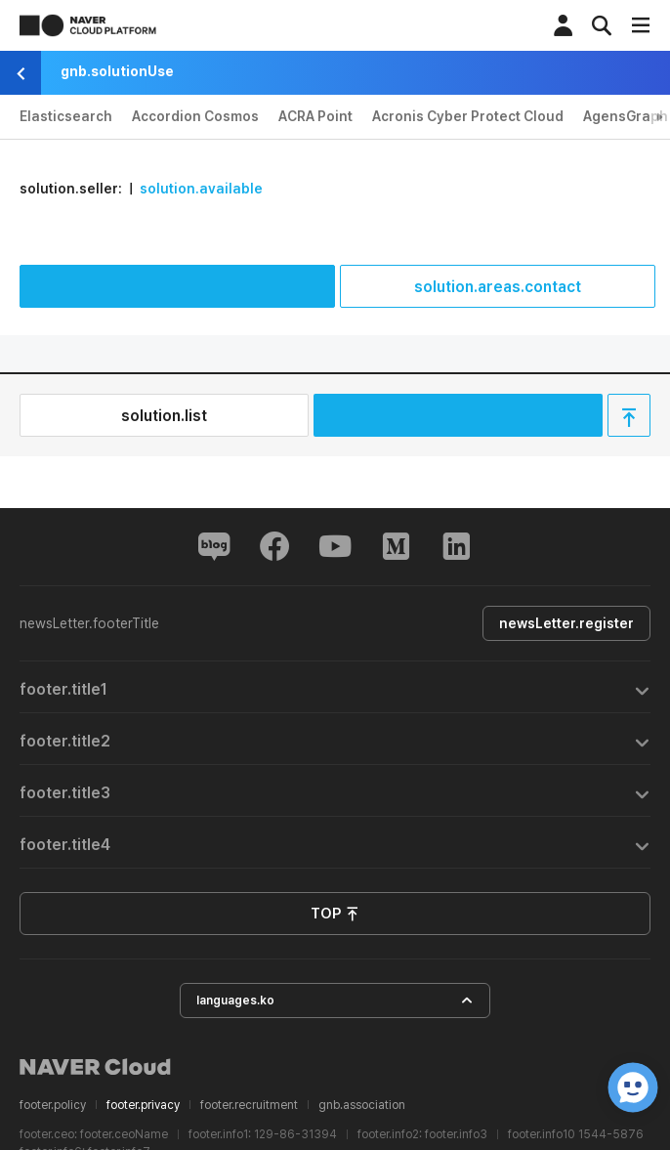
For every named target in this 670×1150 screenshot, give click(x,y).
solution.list (164, 415)
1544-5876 (611, 1134)
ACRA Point (315, 116)
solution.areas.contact (497, 286)
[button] (335, 687)
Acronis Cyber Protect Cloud (468, 116)
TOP (335, 914)
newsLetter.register (566, 623)
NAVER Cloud (96, 1067)
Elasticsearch (66, 116)
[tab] (335, 687)
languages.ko (335, 1001)
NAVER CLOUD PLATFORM (88, 25)
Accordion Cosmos (195, 116)
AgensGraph (625, 116)
